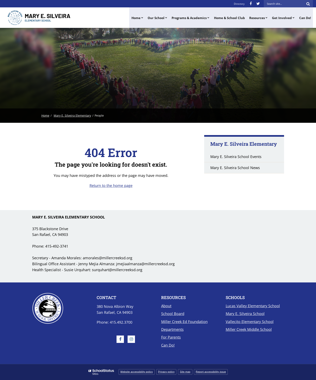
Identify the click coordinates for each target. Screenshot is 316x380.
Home (45, 115)
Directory (239, 3)
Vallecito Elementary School (250, 321)
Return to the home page (111, 185)
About (166, 305)
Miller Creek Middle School (249, 329)
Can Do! (168, 345)
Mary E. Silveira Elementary (72, 115)
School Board (172, 313)
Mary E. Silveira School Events (236, 156)
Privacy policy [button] (166, 371)
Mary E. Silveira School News (235, 167)
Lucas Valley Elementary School (253, 305)
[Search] (308, 3)
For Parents (171, 337)
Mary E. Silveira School (245, 313)
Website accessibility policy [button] (136, 371)
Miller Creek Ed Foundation (184, 321)
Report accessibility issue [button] (211, 371)
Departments (172, 329)
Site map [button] (185, 371)
